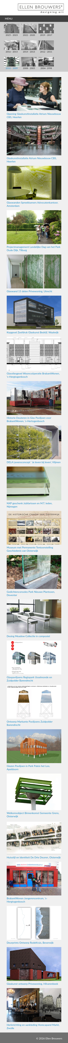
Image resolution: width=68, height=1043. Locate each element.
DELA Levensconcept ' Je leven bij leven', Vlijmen (34, 444)
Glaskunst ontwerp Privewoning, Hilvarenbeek (34, 966)
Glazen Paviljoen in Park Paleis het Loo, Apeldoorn (34, 750)
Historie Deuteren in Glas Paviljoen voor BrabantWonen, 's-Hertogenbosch (34, 402)
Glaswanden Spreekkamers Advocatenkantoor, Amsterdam (34, 186)
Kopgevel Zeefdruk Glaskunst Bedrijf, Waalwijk (34, 315)
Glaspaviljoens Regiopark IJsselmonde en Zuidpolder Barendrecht (34, 661)
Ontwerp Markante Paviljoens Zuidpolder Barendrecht (34, 705)
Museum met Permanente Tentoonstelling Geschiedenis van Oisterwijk (34, 531)
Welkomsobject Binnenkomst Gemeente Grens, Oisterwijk (34, 796)
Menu (9, 18)
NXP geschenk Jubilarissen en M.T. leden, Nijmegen (34, 487)
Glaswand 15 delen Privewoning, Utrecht (34, 274)
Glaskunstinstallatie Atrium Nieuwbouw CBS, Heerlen (34, 142)
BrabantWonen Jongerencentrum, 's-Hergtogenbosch (34, 882)
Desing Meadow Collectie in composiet (34, 618)
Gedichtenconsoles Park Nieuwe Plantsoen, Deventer (34, 576)
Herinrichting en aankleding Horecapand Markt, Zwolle (34, 1009)
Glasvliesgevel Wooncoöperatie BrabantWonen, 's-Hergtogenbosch (34, 357)
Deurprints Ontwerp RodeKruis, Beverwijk (34, 925)
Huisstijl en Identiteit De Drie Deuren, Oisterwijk (34, 840)
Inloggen (30, 1038)
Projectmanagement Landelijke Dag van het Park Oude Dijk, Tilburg (34, 231)
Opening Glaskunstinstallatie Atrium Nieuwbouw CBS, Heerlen (34, 98)
